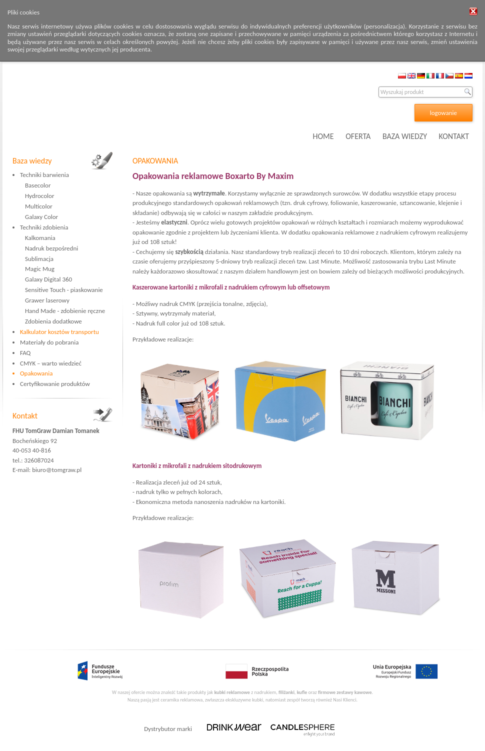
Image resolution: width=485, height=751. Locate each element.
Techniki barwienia (44, 174)
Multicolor (38, 206)
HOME (323, 136)
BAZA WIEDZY (404, 136)
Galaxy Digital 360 (48, 279)
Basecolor (37, 185)
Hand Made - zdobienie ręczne (65, 310)
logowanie (443, 112)
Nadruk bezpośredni (51, 248)
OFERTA (358, 136)
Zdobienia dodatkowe (53, 321)
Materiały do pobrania (49, 342)
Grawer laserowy (47, 300)
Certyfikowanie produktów (55, 384)
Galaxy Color (41, 216)
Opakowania (36, 373)
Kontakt (25, 415)
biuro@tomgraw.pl (57, 470)
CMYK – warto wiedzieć (51, 363)
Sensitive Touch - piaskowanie (64, 290)
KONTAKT (454, 136)
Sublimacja (39, 258)
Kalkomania (40, 238)
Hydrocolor (39, 196)
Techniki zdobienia (44, 227)
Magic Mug (39, 268)
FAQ (25, 352)
